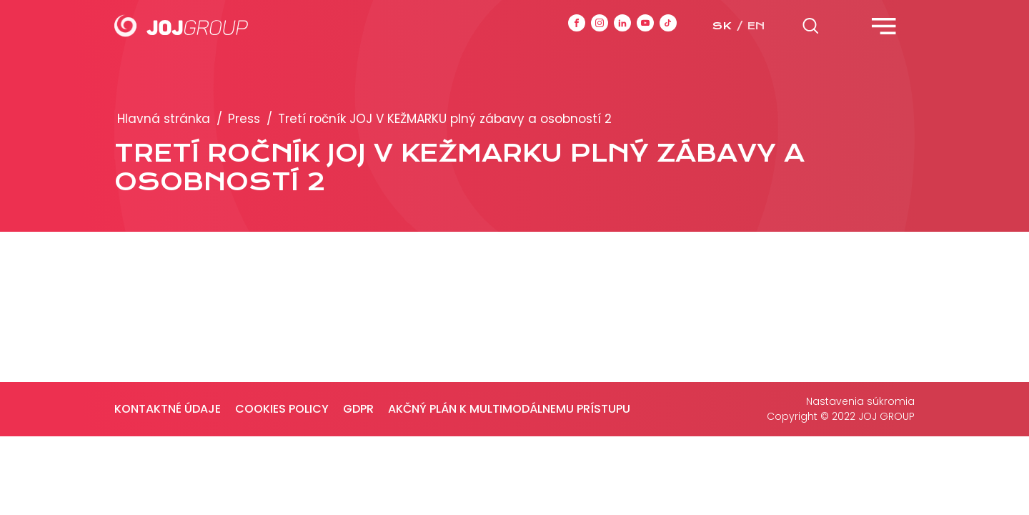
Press (244, 118)
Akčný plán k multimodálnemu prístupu (509, 409)
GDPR (358, 409)
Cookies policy (282, 409)
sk (721, 25)
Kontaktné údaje (167, 409)
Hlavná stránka (163, 118)
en (756, 25)
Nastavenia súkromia (860, 401)
